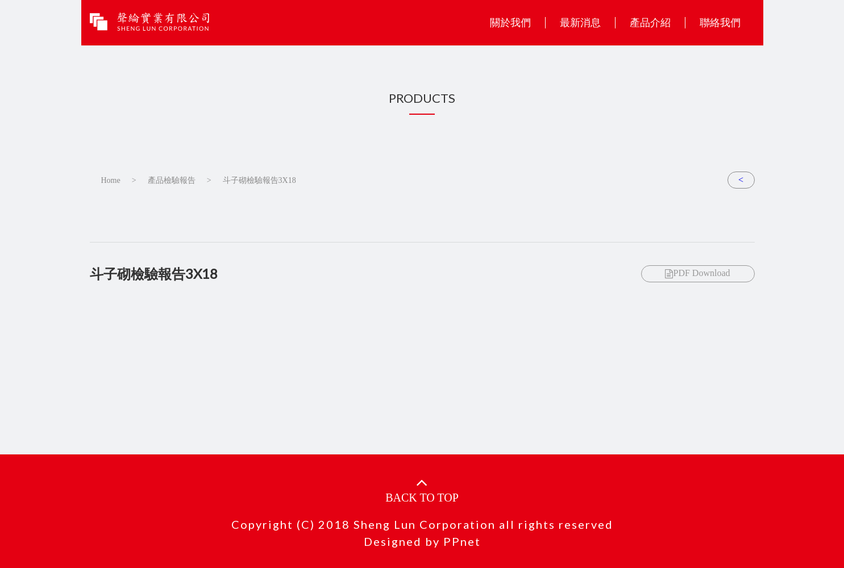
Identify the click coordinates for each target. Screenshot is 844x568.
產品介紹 (650, 22)
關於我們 (510, 22)
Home (110, 180)
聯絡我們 (720, 22)
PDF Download (697, 273)
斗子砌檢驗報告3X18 (259, 180)
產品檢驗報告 (172, 180)
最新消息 (580, 22)
